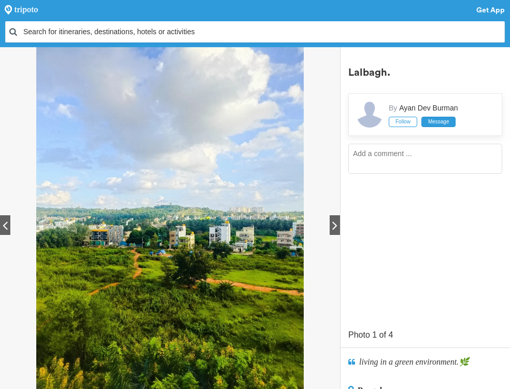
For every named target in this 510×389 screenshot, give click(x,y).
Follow (402, 121)
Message (438, 121)
